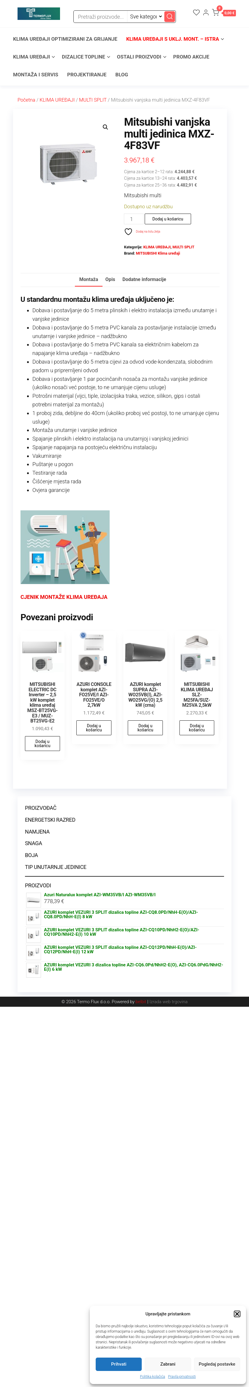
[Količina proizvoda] (133, 219)
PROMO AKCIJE (191, 57)
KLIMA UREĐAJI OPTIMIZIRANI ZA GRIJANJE (65, 39)
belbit (140, 1001)
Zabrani (168, 1364)
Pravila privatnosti (182, 1377)
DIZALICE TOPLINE (83, 57)
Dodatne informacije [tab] (144, 279)
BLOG (121, 75)
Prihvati (118, 1364)
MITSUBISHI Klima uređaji (158, 253)
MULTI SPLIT (93, 100)
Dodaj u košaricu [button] (42, 743)
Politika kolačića (152, 1377)
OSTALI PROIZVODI (139, 57)
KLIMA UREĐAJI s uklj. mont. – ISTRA (172, 39)
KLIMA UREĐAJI (31, 57)
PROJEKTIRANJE (86, 75)
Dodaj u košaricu (167, 219)
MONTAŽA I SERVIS (35, 75)
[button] (237, 1314)
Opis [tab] (110, 279)
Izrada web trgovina (168, 1001)
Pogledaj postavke (217, 1364)
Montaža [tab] (88, 279)
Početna (26, 100)
